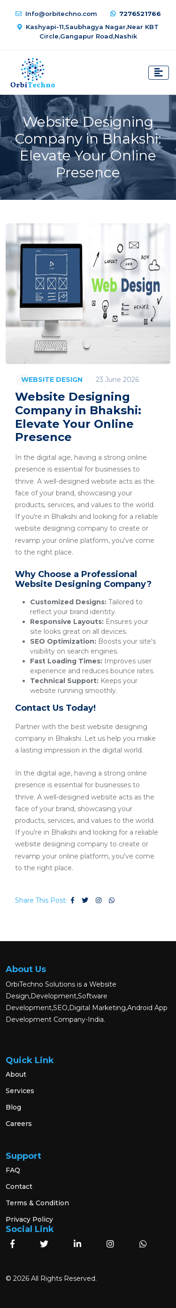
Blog (13, 1107)
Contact (19, 1186)
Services (20, 1091)
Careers (19, 1123)
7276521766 (135, 13)
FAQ (13, 1170)
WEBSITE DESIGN (52, 379)
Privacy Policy (29, 1219)
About (16, 1074)
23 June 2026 (117, 379)
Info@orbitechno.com (56, 13)
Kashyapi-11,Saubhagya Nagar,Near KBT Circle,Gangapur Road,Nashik (88, 31)
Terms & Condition (37, 1203)
